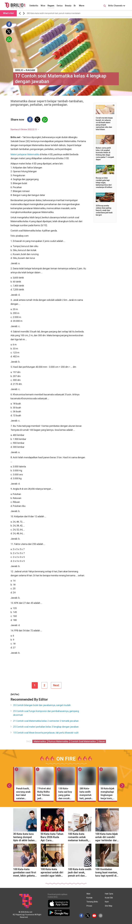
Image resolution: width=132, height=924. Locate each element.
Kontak (89, 898)
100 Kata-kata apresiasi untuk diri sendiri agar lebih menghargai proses (52, 873)
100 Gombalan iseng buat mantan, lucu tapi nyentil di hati (106, 873)
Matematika (39, 741)
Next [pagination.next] (56, 685)
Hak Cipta (109, 894)
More (81, 5)
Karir (107, 902)
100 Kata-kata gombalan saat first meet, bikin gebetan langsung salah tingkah (24, 873)
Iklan (88, 894)
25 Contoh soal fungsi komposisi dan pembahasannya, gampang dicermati (46, 713)
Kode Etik (109, 898)
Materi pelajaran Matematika (25, 154)
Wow (43, 5)
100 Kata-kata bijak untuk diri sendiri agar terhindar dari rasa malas (106, 837)
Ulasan (101, 741)
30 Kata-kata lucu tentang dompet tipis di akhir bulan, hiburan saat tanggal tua (24, 837)
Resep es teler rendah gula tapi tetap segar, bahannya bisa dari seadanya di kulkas (104, 182)
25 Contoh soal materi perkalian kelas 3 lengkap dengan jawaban (46, 726)
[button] (20, 13)
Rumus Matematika (58, 741)
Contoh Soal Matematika (83, 741)
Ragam (51, 5)
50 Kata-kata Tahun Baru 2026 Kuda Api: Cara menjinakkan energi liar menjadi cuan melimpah (52, 837)
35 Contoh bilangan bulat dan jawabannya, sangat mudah (42, 705)
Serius (60, 5)
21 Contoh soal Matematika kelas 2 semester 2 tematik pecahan (46, 721)
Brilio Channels (116, 5)
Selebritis (33, 5)
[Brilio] (15, 5)
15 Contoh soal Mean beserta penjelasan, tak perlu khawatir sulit (46, 732)
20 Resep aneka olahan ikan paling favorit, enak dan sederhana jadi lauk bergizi (104, 210)
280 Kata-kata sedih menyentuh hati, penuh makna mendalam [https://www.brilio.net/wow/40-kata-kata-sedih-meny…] (53, 13)
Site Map (108, 906)
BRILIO (19, 70)
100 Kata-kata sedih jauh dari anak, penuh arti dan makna (79, 873)
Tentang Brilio (92, 902)
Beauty (68, 5)
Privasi (89, 906)
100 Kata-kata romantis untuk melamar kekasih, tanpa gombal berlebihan (78, 837)
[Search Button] (104, 6)
